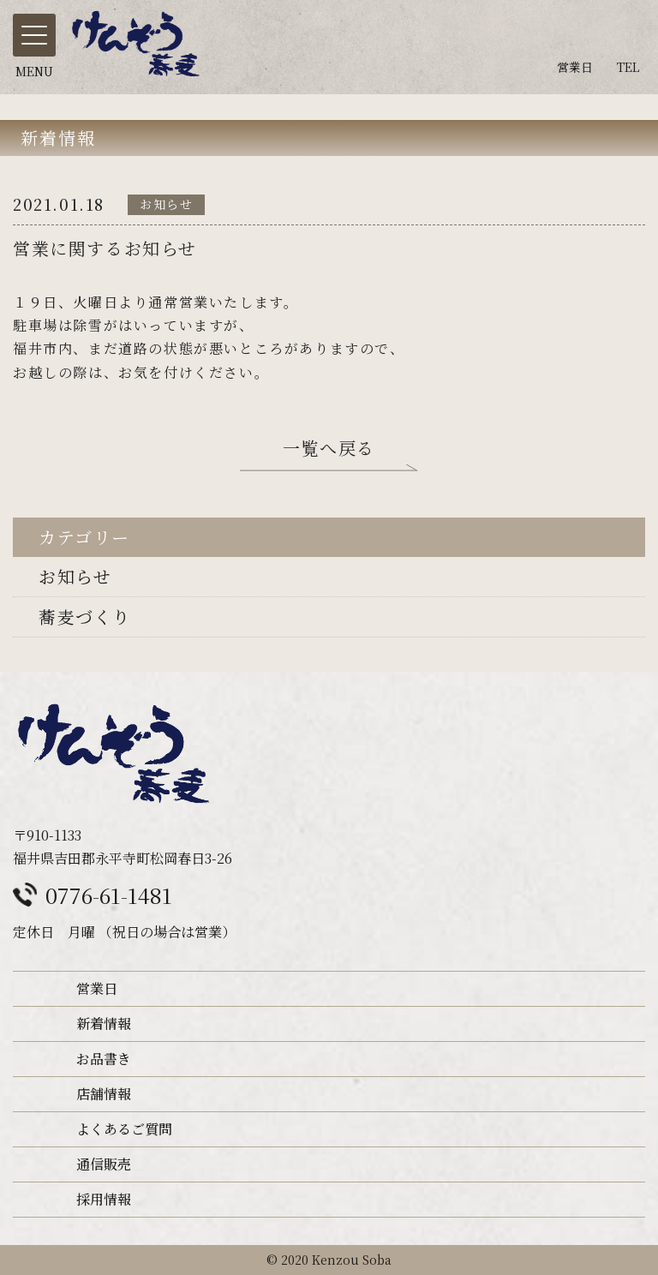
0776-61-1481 (108, 894)
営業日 (96, 988)
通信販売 (103, 1164)
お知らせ (75, 576)
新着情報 (103, 1023)
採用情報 (103, 1199)
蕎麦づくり (85, 616)
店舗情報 (103, 1094)
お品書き (103, 1058)
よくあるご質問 (124, 1129)
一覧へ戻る (329, 451)
